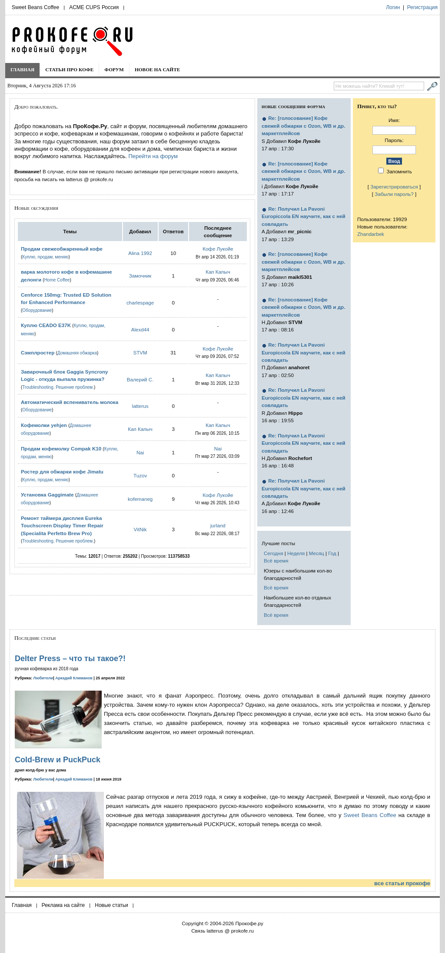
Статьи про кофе (69, 69)
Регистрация (422, 7)
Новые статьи (111, 905)
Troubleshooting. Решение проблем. (58, 387)
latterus (140, 406)
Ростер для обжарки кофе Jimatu (62, 471)
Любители (43, 678)
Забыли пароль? (394, 194)
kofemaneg (140, 499)
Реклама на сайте (63, 905)
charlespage (140, 302)
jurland (218, 525)
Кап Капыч (218, 272)
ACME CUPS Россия (94, 7)
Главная (22, 69)
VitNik (140, 529)
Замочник (140, 275)
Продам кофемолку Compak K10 (61, 448)
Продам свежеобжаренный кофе (62, 248)
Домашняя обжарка (77, 353)
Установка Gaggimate (47, 494)
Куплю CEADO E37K (46, 325)
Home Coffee (57, 280)
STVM (140, 352)
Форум (114, 69)
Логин (393, 7)
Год (332, 553)
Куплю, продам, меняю (45, 257)
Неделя (296, 553)
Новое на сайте (157, 69)
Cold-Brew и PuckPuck (57, 759)
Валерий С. (140, 379)
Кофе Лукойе (218, 248)
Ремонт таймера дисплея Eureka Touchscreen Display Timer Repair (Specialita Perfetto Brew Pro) (62, 525)
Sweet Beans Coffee (35, 7)
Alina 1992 (140, 253)
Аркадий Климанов (74, 678)
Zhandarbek (370, 234)
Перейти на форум (152, 156)
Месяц (316, 553)
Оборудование (37, 310)
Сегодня (273, 553)
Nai (140, 452)
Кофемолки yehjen (44, 425)
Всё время (276, 560)
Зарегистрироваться (394, 186)
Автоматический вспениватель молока (69, 402)
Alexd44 (140, 329)
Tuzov (140, 475)
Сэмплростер (37, 352)
